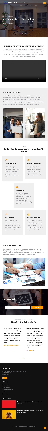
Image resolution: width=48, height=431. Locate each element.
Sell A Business (10, 217)
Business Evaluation (34, 163)
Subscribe (36, 307)
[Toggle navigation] (44, 3)
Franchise (5, 394)
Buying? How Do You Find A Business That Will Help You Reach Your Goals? (30, 411)
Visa (3, 391)
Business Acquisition (34, 217)
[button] (21, 34)
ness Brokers (15, 2)
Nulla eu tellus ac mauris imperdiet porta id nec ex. (29, 401)
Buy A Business (6, 387)
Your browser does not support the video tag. (24, 71)
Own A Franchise (10, 163)
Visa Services (20, 190)
